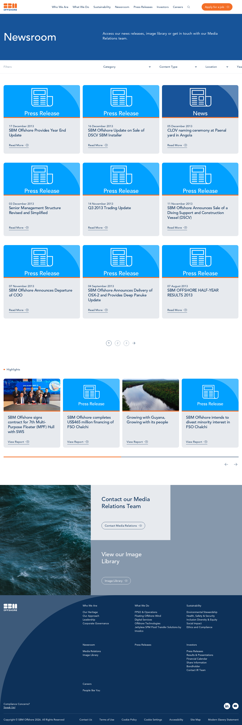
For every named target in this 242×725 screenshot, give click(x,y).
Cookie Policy (129, 719)
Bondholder (193, 666)
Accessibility (176, 719)
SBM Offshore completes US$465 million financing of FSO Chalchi (90, 422)
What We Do (81, 7)
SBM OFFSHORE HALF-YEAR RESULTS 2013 (192, 293)
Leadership (89, 619)
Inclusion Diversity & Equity (202, 619)
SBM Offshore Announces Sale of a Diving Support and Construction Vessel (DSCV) (197, 213)
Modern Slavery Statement (223, 719)
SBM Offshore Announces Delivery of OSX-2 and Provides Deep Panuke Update (120, 295)
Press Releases (143, 7)
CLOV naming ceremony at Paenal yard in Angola (196, 133)
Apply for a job (214, 7)
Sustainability (102, 7)
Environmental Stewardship (202, 612)
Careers (178, 7)
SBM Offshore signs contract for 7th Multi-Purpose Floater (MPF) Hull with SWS (31, 424)
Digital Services (143, 619)
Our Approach (91, 615)
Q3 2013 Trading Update (109, 208)
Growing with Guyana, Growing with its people (147, 420)
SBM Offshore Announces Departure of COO (40, 293)
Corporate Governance (96, 623)
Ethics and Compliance (199, 627)
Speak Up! (9, 707)
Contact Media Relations (121, 525)
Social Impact (194, 623)
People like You (91, 690)
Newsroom (122, 7)
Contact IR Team (196, 670)
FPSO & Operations (146, 612)
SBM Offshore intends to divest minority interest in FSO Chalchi (208, 422)
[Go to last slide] (226, 464)
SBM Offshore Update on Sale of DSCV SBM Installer (116, 133)
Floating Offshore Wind (148, 615)
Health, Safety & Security (201, 615)
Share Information (197, 662)
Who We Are (60, 7)
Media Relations (92, 651)
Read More (16, 145)
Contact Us (85, 719)
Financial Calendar (197, 658)
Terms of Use (106, 719)
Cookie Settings (153, 719)
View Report (16, 441)
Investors (163, 7)
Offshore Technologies (147, 623)
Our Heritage (90, 612)
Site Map (196, 719)
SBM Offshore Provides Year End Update (37, 133)
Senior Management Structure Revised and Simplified (35, 210)
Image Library (114, 580)
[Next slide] (236, 464)
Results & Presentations (200, 655)
